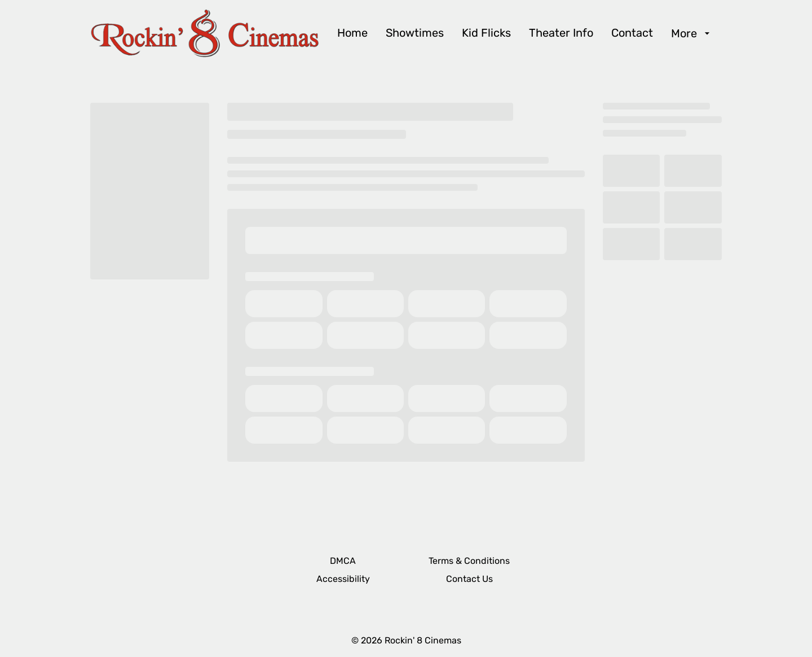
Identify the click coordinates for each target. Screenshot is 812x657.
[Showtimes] (415, 33)
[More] (692, 33)
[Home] (352, 33)
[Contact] (632, 33)
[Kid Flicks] (486, 33)
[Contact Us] (469, 579)
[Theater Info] (561, 33)
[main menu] (525, 33)
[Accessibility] (343, 579)
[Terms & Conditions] (469, 561)
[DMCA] (343, 561)
